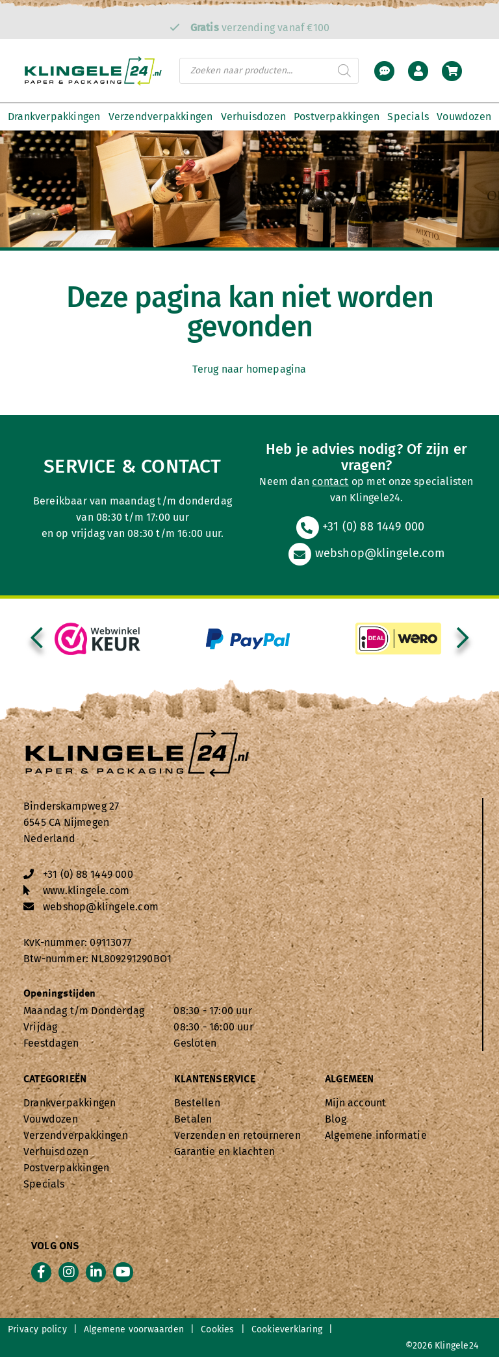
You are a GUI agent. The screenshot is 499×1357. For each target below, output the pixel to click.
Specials (408, 116)
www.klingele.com (86, 890)
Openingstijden (59, 994)
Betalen (193, 1119)
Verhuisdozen (253, 116)
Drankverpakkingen (54, 116)
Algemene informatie (376, 1135)
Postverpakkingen (336, 116)
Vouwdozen (464, 116)
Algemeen (349, 1080)
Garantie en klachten (224, 1151)
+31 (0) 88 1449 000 (360, 526)
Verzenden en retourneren (237, 1135)
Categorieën (54, 1080)
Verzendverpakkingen (161, 116)
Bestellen (197, 1103)
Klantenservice (214, 1080)
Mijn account (355, 1103)
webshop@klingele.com (366, 553)
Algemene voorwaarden (134, 1329)
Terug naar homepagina (249, 369)
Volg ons (55, 1246)
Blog (335, 1119)
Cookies (217, 1329)
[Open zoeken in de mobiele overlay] (269, 71)
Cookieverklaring (286, 1329)
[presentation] (36, 639)
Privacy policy (37, 1329)
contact (330, 481)
